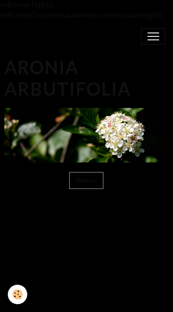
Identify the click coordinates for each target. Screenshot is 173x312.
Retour (86, 180)
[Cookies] (17, 294)
